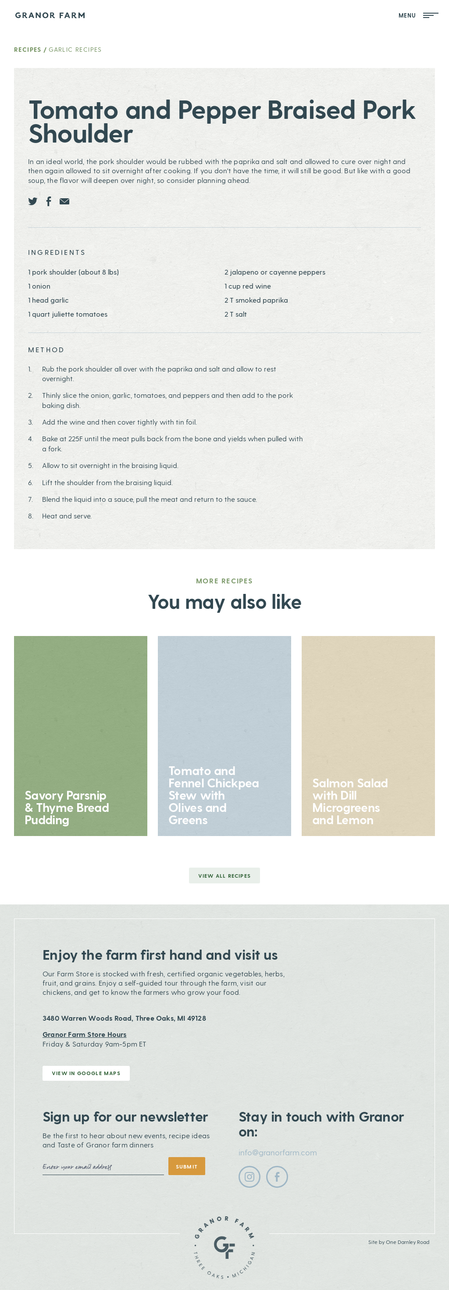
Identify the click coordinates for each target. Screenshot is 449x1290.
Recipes (28, 49)
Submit (187, 1166)
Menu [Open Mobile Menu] (419, 15)
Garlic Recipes (75, 49)
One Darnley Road (407, 1242)
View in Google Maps (86, 1073)
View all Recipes (224, 875)
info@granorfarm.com (278, 1152)
